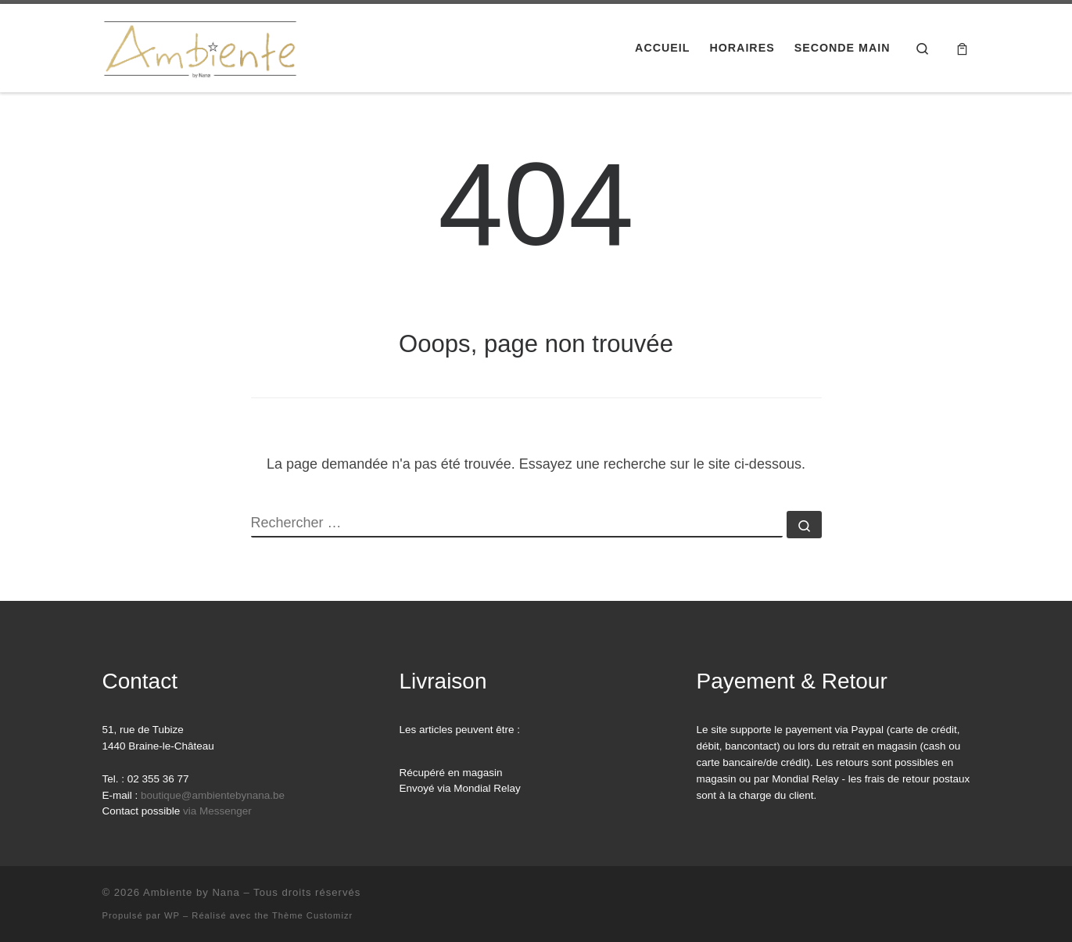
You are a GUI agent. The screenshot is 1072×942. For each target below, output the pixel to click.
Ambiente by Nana (191, 892)
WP (172, 915)
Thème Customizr (312, 915)
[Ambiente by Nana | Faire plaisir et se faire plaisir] (200, 46)
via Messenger (217, 811)
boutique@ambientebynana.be (213, 795)
